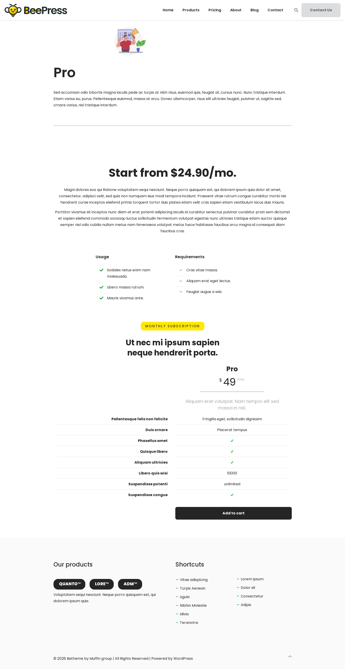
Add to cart (233, 513)
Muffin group (101, 658)
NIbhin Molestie (193, 605)
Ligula (185, 596)
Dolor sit (248, 587)
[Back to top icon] (290, 656)
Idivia (184, 614)
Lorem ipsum (252, 579)
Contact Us (321, 10)
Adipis (246, 604)
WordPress (183, 658)
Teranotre (189, 622)
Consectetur (252, 596)
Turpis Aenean (192, 588)
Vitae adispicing (194, 579)
